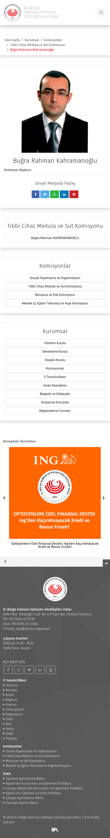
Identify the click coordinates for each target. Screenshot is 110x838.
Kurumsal (32, 40)
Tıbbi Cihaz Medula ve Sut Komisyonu (37, 45)
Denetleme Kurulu (55, 351)
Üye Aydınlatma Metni (22, 803)
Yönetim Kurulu (55, 343)
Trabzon (11, 738)
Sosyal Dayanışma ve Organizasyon (55, 278)
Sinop (10, 729)
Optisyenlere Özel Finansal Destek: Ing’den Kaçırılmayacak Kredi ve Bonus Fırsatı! (55, 498)
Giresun (11, 704)
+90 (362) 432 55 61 (21, 619)
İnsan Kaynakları (55, 385)
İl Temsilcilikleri (55, 377)
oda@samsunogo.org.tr (33, 629)
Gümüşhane (15, 709)
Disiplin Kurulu (55, 360)
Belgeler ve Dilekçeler (55, 394)
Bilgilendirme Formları (55, 411)
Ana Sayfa (12, 40)
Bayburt (11, 700)
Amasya (11, 690)
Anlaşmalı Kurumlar (55, 402)
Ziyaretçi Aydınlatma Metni (25, 779)
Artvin (10, 695)
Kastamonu (14, 714)
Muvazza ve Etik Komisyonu (55, 295)
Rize (9, 724)
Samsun (12, 685)
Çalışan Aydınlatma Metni (24, 798)
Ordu (9, 719)
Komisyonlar (53, 40)
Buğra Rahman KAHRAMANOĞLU (55, 238)
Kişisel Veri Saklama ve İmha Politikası (33, 793)
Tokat (9, 734)
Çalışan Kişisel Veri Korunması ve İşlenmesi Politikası (44, 788)
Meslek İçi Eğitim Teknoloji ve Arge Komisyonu (55, 303)
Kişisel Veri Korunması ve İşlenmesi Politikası (38, 783)
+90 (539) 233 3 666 (24, 624)
